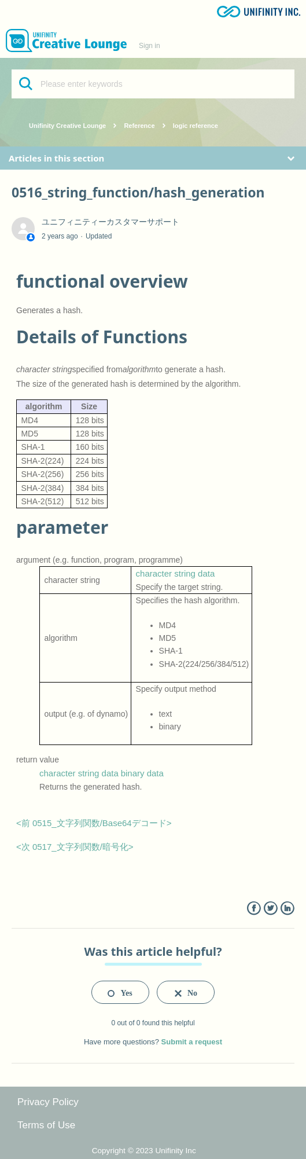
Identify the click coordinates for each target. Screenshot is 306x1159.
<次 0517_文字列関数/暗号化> (75, 847)
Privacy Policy (48, 1101)
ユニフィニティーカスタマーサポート (110, 221)
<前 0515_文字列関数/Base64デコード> (93, 823)
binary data (142, 773)
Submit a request (191, 1041)
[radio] (120, 992)
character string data (175, 573)
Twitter (270, 908)
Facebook (253, 908)
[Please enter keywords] (153, 83)
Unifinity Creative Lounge (67, 125)
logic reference (195, 125)
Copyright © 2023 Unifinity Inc (144, 1150)
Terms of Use (46, 1125)
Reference (139, 125)
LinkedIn (287, 908)
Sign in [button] (149, 46)
